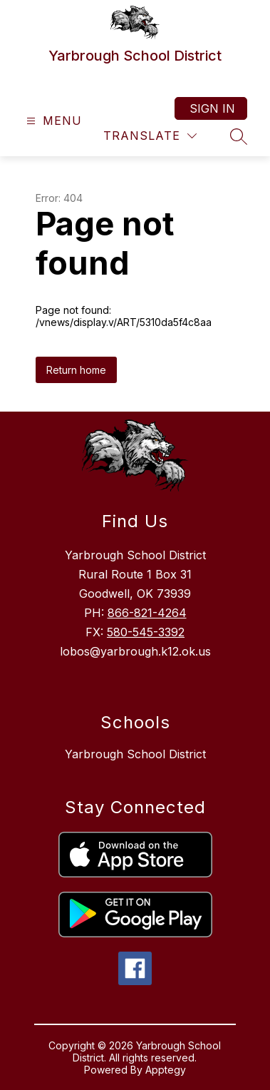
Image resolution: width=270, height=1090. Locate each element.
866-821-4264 (147, 613)
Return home (76, 370)
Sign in (212, 108)
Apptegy (165, 1070)
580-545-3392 (146, 632)
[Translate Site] (150, 136)
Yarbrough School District (135, 754)
